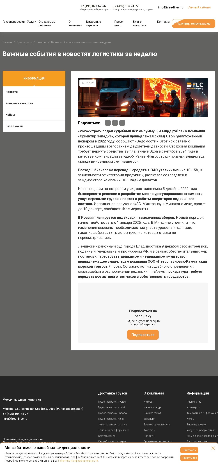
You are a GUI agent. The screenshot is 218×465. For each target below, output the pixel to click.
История (149, 401)
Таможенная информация (202, 413)
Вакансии (149, 418)
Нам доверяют (152, 413)
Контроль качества (19, 103)
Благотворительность (157, 424)
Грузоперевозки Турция (112, 401)
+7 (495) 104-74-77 (15, 414)
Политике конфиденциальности (78, 460)
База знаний (14, 126)
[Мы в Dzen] (27, 429)
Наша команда (152, 407)
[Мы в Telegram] (20, 429)
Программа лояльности (158, 441)
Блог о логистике (197, 441)
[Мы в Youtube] (13, 429)
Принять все (189, 457)
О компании (154, 393)
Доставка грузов (112, 393)
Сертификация (106, 435)
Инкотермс (193, 407)
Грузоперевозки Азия (111, 418)
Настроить (189, 450)
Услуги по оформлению (201, 430)
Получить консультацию (193, 23)
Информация (34, 78)
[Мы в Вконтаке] (5, 429)
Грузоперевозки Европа (112, 413)
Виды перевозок (196, 424)
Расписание (194, 401)
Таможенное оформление (113, 430)
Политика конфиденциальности (23, 439)
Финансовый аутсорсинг (112, 424)
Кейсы (10, 114)
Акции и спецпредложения (202, 435)
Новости (12, 92)
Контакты (149, 430)
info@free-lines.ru (170, 7)
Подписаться (143, 335)
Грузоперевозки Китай (111, 407)
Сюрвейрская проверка (112, 441)
